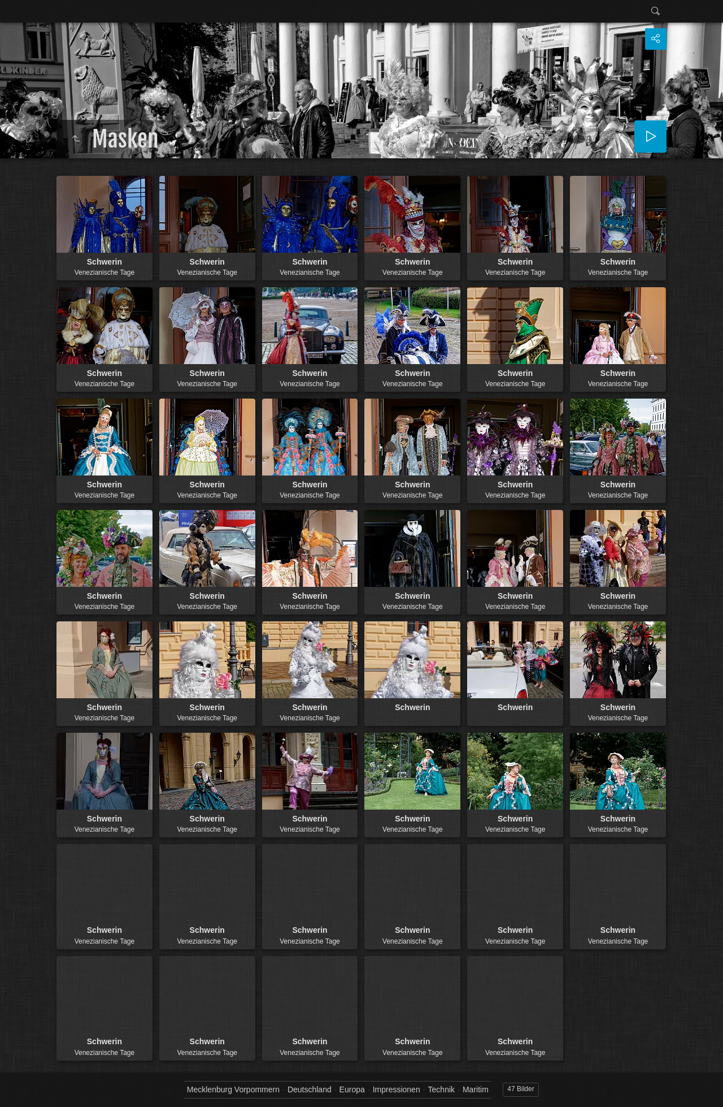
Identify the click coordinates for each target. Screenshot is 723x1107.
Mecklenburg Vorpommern (233, 1089)
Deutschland (310, 1089)
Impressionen (396, 1089)
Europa (352, 1089)
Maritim (476, 1089)
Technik (441, 1089)
